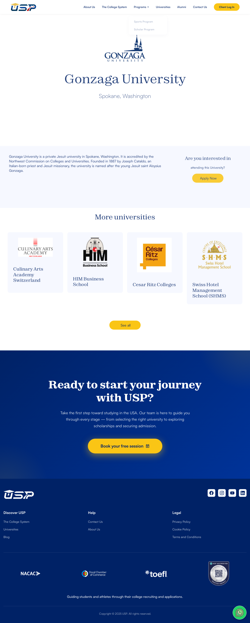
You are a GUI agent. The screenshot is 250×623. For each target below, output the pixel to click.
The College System (114, 7)
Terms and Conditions (186, 537)
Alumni (181, 7)
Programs (141, 7)
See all (126, 325)
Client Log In (226, 7)
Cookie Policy (181, 529)
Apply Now (208, 183)
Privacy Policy (181, 521)
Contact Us (200, 7)
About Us (89, 7)
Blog (6, 537)
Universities (163, 7)
